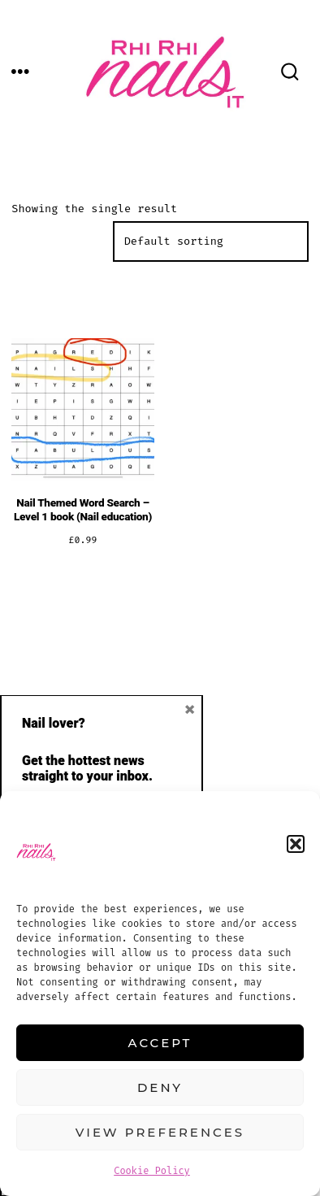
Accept (160, 1042)
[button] (296, 844)
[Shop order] (211, 241)
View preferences (160, 1132)
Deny (160, 1087)
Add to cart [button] (82, 593)
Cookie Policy (152, 1170)
